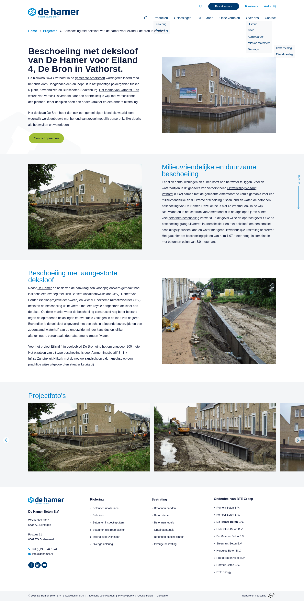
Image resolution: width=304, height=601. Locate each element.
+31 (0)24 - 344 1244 (42, 548)
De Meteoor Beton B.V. (231, 536)
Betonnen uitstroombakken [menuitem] (109, 529)
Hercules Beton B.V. (229, 550)
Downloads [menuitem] (251, 6)
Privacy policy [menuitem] (126, 595)
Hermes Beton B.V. (228, 564)
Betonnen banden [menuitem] (165, 508)
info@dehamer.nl (40, 553)
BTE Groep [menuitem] (206, 18)
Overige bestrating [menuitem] (165, 543)
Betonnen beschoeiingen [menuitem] (169, 536)
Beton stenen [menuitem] (162, 515)
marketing (260, 595)
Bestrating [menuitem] (159, 499)
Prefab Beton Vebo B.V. (231, 557)
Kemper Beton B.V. (228, 514)
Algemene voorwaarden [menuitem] (101, 595)
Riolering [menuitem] (97, 499)
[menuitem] (147, 18)
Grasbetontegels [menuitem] (164, 529)
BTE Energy (224, 572)
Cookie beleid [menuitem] (145, 595)
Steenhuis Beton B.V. (229, 543)
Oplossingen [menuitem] (183, 18)
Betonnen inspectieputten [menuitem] (108, 522)
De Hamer (45, 288)
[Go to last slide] (6, 440)
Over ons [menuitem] (252, 18)
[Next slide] (298, 440)
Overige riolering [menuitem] (103, 543)
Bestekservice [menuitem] (224, 6)
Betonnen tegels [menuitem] (164, 522)
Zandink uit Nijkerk (50, 358)
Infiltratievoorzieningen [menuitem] (106, 536)
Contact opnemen (46, 138)
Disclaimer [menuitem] (163, 595)
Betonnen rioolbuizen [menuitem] (106, 508)
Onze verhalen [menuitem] (230, 18)
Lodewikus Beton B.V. (230, 529)
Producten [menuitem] (162, 18)
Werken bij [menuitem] (270, 6)
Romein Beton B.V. (228, 507)
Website (246, 595)
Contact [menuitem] (270, 18)
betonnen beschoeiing (183, 217)
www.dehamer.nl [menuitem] (74, 595)
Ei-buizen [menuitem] (98, 515)
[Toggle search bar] (201, 6)
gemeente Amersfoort (90, 78)
